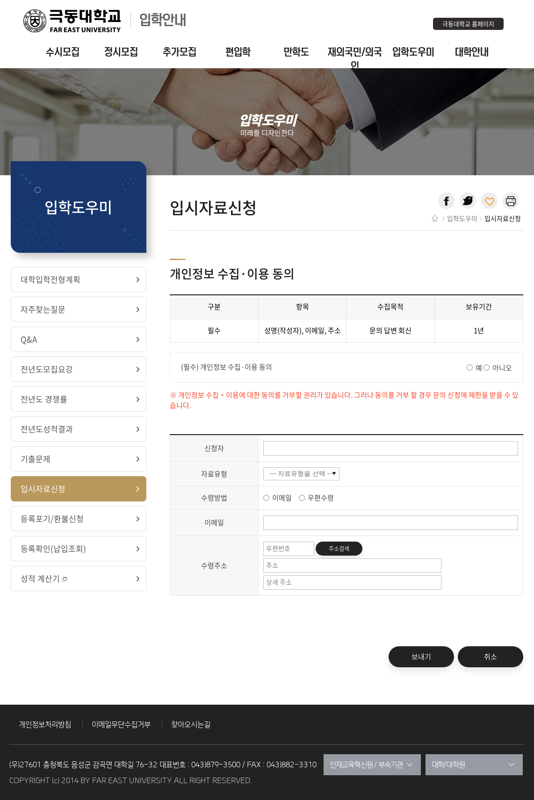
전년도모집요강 (47, 369)
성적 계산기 (44, 578)
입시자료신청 (43, 488)
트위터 (468, 201)
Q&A (29, 339)
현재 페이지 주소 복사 (489, 201)
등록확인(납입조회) (53, 548)
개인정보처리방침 (45, 724)
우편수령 (321, 498)
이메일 (282, 498)
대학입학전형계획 (50, 279)
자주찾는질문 (43, 309)
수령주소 (214, 566)
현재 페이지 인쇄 (511, 201)
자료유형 (214, 474)
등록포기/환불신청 (52, 518)
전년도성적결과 (47, 429)
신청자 (214, 448)
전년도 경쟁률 (44, 399)
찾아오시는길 (190, 724)
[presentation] (241, 628)
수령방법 (214, 498)
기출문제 (36, 458)
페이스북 (446, 201)
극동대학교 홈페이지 (468, 23)
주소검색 (339, 548)
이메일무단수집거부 (121, 724)
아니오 (502, 367)
